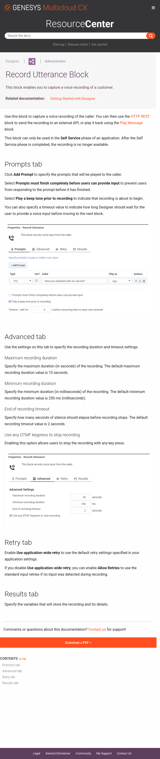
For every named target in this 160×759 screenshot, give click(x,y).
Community (83, 753)
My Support (104, 753)
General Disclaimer (58, 753)
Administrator (55, 61)
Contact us (97, 629)
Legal (36, 753)
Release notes (78, 44)
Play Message (131, 123)
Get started (99, 44)
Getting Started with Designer (72, 99)
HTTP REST (140, 116)
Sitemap (58, 44)
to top (22, 658)
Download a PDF (78, 643)
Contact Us (124, 753)
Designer (12, 61)
